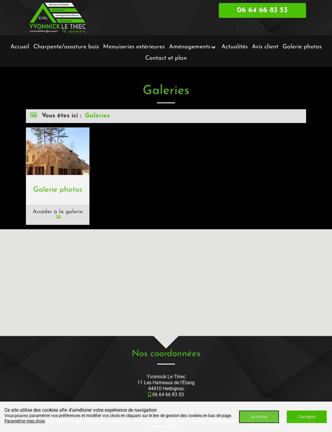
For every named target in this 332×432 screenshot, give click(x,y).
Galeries (97, 116)
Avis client (265, 47)
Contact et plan (166, 58)
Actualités (234, 47)
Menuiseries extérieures (134, 47)
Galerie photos (302, 47)
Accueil (19, 47)
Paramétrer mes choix (24, 421)
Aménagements (189, 47)
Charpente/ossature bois (66, 47)
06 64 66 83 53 (168, 394)
